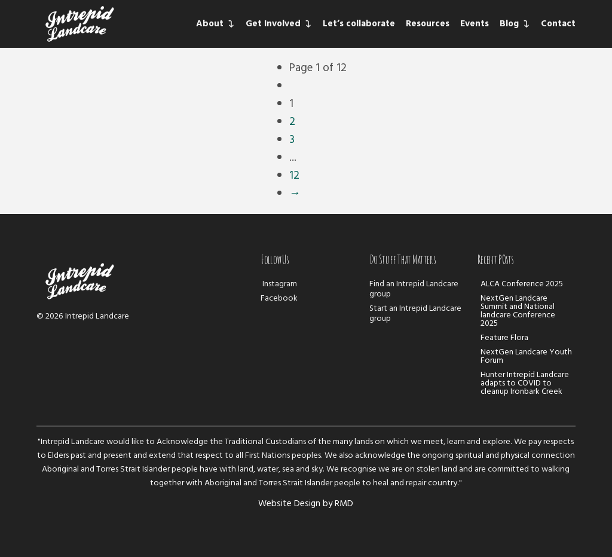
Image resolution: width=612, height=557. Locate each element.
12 (294, 176)
